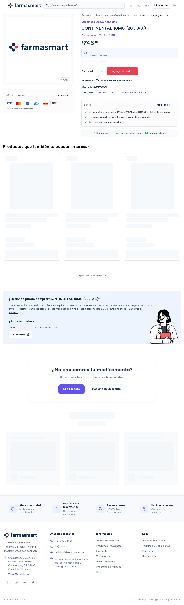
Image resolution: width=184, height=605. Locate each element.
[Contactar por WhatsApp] (147, 5)
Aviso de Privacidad (153, 541)
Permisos (147, 551)
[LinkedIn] (25, 582)
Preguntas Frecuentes (108, 546)
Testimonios (103, 556)
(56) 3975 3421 (61, 541)
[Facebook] (7, 582)
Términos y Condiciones (156, 546)
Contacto (102, 551)
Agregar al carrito (122, 71)
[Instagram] (16, 582)
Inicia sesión (161, 5)
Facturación (149, 556)
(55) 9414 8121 (60, 546)
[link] (150, 15)
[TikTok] (33, 582)
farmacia (86, 15)
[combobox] (100, 71)
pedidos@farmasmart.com (67, 552)
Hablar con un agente (106, 398)
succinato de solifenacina (114, 80)
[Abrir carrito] (174, 5)
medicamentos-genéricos (111, 15)
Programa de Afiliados (108, 567)
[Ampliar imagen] (65, 80)
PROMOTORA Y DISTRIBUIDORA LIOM (122, 92)
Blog (99, 572)
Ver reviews (20, 334)
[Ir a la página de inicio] (24, 5)
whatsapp (14, 312)
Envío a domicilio (106, 562)
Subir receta (71, 398)
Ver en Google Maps (18, 574)
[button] (131, 5)
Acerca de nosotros (107, 541)
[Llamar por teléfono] (139, 5)
